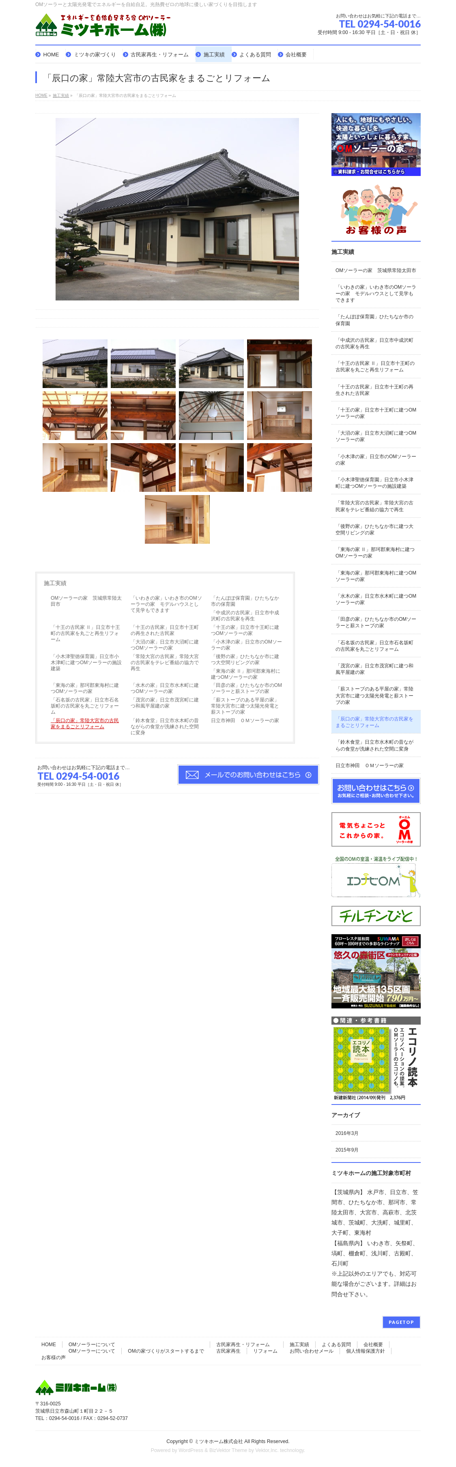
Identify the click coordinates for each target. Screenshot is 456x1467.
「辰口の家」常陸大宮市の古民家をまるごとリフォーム (85, 723)
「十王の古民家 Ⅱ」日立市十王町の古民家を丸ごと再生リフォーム (85, 633)
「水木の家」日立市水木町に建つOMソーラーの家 (165, 688)
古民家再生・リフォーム (243, 1344)
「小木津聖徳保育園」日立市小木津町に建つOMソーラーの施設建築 (86, 662)
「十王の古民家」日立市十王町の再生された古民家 (165, 630)
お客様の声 (53, 1357)
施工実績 (55, 583)
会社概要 (373, 1344)
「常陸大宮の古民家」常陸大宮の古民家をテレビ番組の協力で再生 (165, 662)
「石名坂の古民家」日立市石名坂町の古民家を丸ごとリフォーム (85, 706)
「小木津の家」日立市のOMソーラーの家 (246, 645)
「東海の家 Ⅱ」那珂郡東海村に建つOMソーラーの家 (245, 674)
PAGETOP (401, 1322)
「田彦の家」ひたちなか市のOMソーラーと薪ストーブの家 (246, 688)
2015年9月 (347, 1150)
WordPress (191, 1450)
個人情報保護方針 (365, 1351)
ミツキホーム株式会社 (218, 1441)
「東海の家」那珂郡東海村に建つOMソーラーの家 (85, 688)
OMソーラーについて (92, 1344)
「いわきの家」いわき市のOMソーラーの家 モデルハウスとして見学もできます (166, 604)
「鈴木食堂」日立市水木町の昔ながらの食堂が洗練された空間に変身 (165, 727)
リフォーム (265, 1351)
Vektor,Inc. (267, 1450)
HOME (48, 1344)
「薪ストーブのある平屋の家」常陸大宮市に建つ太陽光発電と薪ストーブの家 (245, 706)
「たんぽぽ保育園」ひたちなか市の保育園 (245, 601)
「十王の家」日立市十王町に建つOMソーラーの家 (245, 630)
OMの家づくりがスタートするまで (166, 1351)
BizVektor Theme (228, 1450)
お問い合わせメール (311, 1351)
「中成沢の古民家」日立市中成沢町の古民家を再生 (245, 616)
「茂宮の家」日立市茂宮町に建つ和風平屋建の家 (165, 703)
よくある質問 (336, 1344)
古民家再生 (228, 1351)
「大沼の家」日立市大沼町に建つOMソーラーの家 (165, 645)
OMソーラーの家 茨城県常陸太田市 (86, 601)
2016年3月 (347, 1133)
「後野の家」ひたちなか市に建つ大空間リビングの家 (245, 659)
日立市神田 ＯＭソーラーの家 (245, 720)
